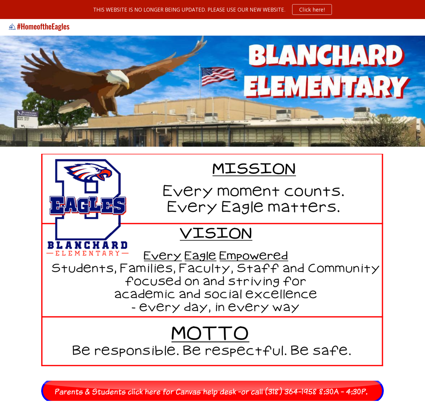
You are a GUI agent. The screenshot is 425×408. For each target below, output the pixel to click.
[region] (212, 9)
